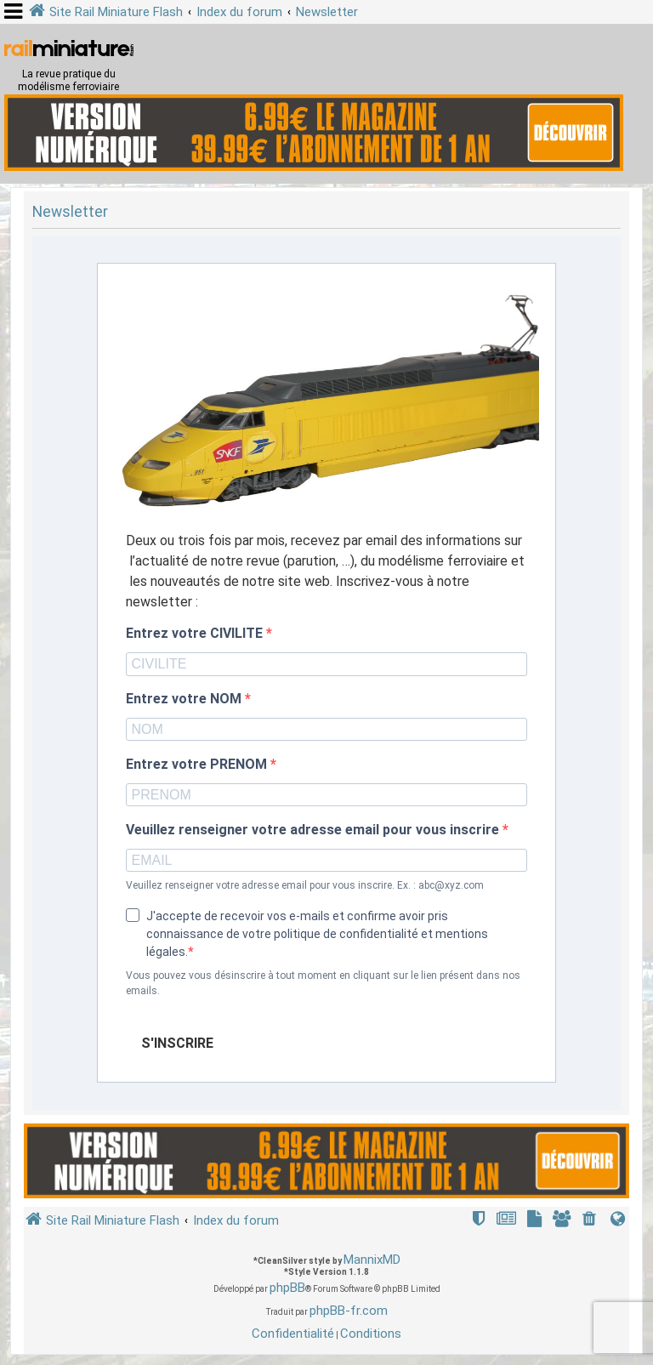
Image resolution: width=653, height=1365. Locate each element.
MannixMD (372, 1259)
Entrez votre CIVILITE (196, 633)
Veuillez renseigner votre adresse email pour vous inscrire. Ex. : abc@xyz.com (305, 885)
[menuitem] (591, 1220)
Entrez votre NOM (185, 699)
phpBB (287, 1287)
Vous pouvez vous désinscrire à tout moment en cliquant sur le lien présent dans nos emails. (323, 983)
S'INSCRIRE (177, 1043)
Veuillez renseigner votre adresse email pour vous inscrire (314, 830)
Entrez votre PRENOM (198, 764)
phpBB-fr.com (348, 1310)
